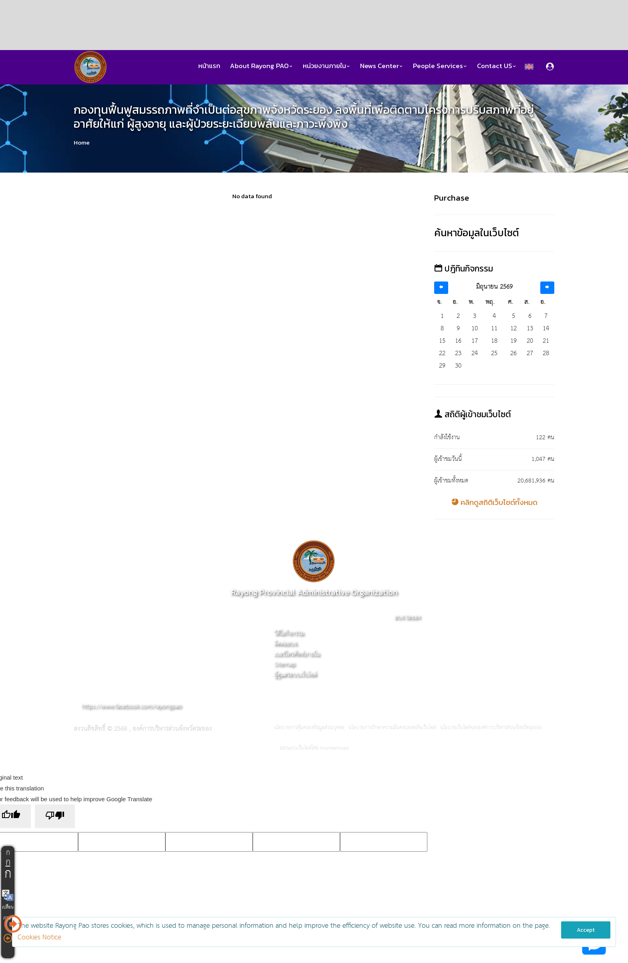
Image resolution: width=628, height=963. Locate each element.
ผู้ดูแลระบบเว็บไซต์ (295, 674)
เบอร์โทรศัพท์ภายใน (297, 654)
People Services (440, 66)
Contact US (497, 66)
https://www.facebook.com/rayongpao (131, 706)
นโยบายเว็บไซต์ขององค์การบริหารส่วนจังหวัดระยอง (490, 728)
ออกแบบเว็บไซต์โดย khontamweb (314, 748)
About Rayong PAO (261, 66)
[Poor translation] (55, 816)
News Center (381, 66)
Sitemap (284, 664)
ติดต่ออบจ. (286, 643)
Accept (586, 930)
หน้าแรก (209, 66)
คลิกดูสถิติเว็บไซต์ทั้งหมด (494, 502)
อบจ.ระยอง (407, 617)
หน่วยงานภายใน (326, 66)
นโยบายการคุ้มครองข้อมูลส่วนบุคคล (309, 728)
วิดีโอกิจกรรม (289, 633)
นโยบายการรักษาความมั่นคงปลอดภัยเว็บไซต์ (392, 728)
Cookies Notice (39, 937)
